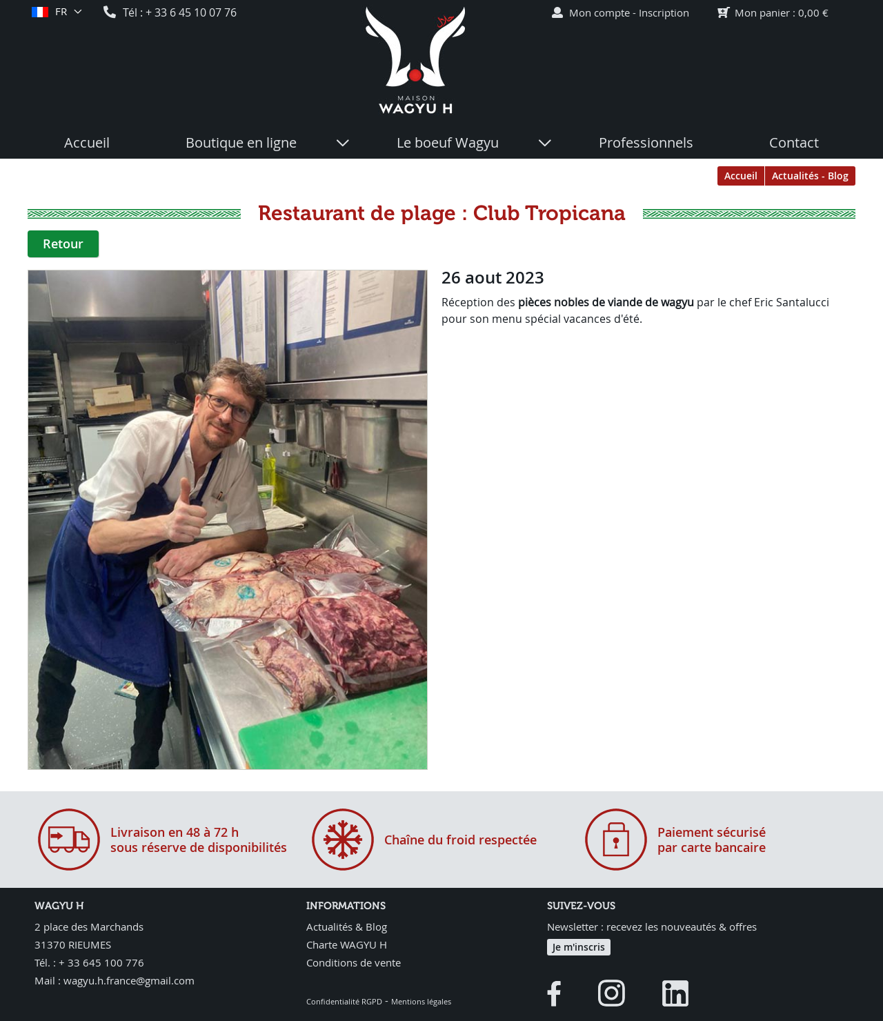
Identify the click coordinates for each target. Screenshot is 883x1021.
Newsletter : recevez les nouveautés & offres (652, 926)
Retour (63, 243)
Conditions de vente (353, 962)
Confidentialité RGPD (344, 1001)
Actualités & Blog (346, 926)
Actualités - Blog (810, 175)
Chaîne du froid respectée (460, 839)
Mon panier (762, 12)
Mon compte (599, 12)
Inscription (664, 12)
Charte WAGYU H (346, 944)
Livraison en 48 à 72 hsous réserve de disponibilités (198, 839)
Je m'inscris (579, 946)
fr (60, 11)
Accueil (740, 175)
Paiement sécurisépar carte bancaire (711, 839)
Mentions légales (421, 1001)
